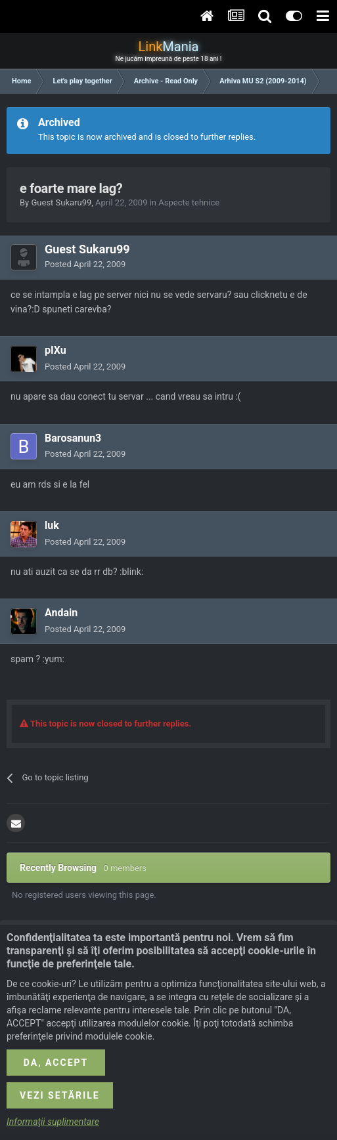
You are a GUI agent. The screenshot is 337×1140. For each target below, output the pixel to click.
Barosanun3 (73, 438)
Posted (85, 264)
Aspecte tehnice (188, 202)
